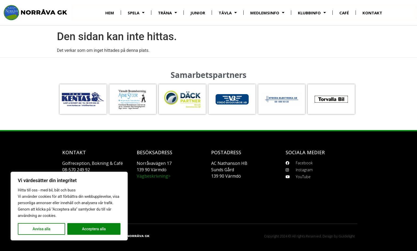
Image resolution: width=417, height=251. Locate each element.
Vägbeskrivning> (153, 176)
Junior (197, 12)
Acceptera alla (94, 229)
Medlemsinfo (267, 12)
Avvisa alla (41, 229)
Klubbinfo (312, 12)
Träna (167, 12)
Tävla (228, 12)
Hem (109, 12)
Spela (136, 12)
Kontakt (372, 12)
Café (344, 12)
